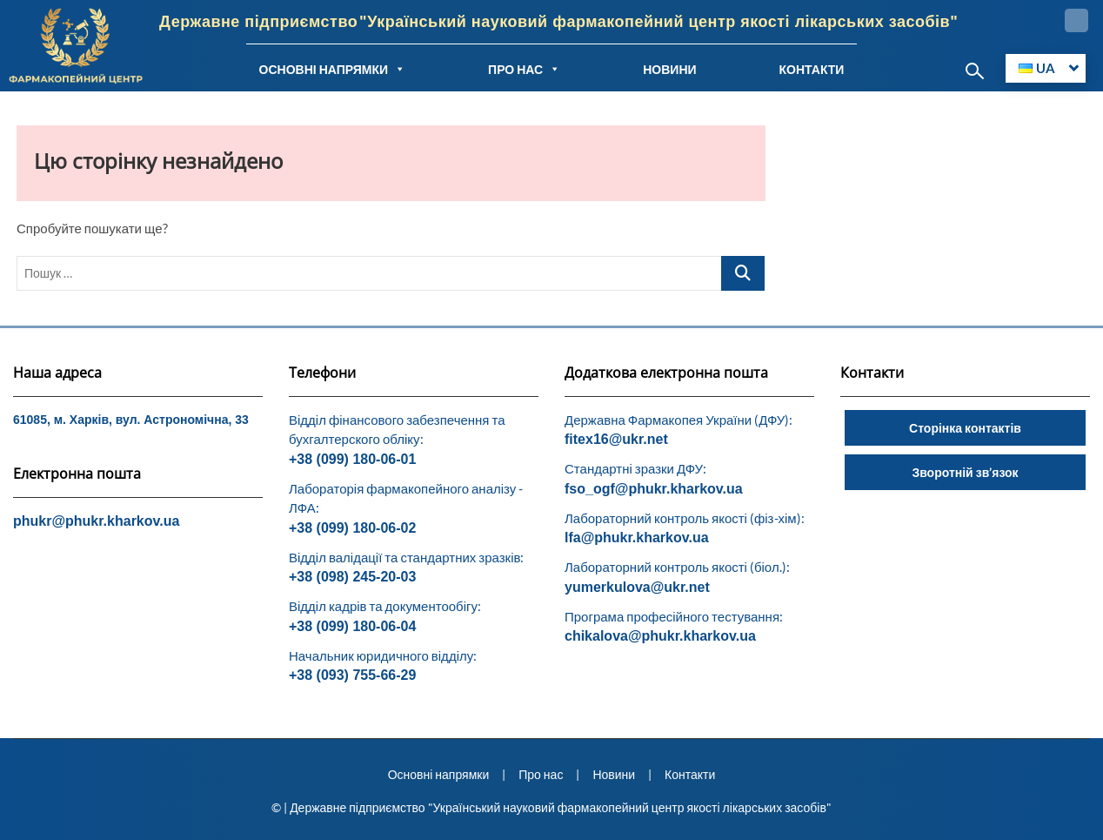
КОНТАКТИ (812, 69)
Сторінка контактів (965, 427)
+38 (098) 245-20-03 (352, 576)
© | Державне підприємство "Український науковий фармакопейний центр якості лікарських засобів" (551, 807)
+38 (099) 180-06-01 (352, 459)
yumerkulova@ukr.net (637, 587)
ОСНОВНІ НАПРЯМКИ (332, 69)
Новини (613, 774)
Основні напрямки (439, 774)
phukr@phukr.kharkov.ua (96, 521)
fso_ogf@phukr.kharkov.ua (654, 488)
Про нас (540, 774)
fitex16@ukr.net (616, 439)
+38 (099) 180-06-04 (352, 626)
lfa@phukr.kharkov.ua (637, 537)
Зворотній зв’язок (965, 472)
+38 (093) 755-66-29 (352, 675)
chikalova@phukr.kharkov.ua (660, 635)
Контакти (690, 774)
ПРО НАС (524, 69)
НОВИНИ (669, 69)
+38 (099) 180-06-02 (352, 528)
